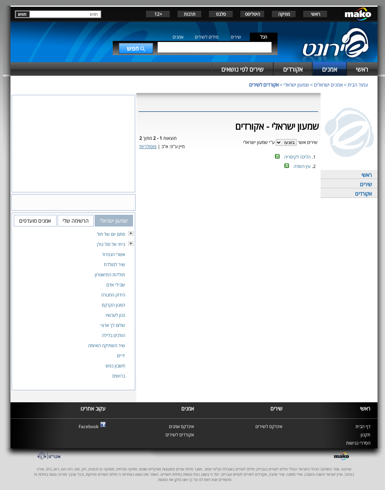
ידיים (121, 355)
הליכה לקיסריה (297, 157)
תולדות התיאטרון (110, 274)
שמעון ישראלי (296, 84)
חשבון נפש (115, 366)
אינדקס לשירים (268, 426)
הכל (263, 37)
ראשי (315, 14)
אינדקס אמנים (181, 426)
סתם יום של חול (111, 234)
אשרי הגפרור (113, 254)
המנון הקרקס (113, 305)
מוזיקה (284, 14)
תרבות (189, 14)
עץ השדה (302, 166)
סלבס (221, 14)
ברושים (118, 376)
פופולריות (148, 146)
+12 (158, 14)
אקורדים (363, 193)
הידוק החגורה (113, 295)
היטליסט (252, 14)
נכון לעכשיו (115, 315)
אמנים (178, 37)
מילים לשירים (206, 37)
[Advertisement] (228, 196)
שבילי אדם (115, 285)
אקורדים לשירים (264, 84)
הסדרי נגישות (358, 443)
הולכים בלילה (113, 335)
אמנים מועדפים (35, 220)
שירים (236, 37)
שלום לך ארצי (112, 325)
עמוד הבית (358, 84)
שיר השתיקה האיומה (106, 345)
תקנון (365, 435)
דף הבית (362, 426)
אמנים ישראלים (328, 84)
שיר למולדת (114, 264)
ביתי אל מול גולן (111, 244)
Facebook (88, 426)
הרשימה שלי (76, 220)
